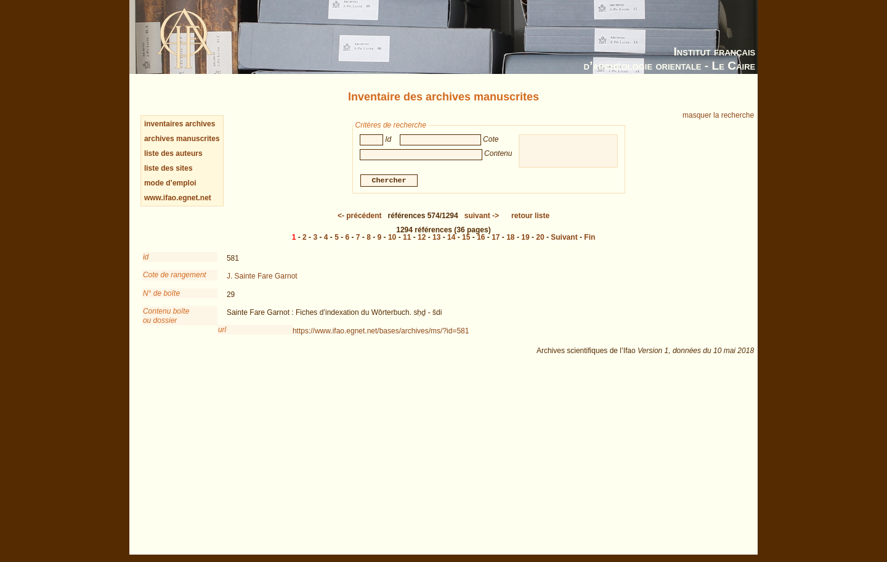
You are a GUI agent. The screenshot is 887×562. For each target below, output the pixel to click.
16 (481, 237)
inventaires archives (179, 124)
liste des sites (168, 168)
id (145, 257)
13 (436, 237)
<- (360, 215)
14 (451, 237)
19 (525, 237)
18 (510, 237)
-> (481, 215)
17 (496, 237)
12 (422, 237)
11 (407, 237)
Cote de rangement (174, 275)
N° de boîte (161, 293)
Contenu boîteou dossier (166, 315)
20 (540, 237)
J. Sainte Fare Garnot (262, 276)
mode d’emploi (170, 183)
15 (466, 237)
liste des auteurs (173, 153)
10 (392, 237)
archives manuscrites (182, 138)
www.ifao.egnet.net (177, 197)
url (222, 329)
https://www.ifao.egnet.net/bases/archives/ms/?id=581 (381, 331)
